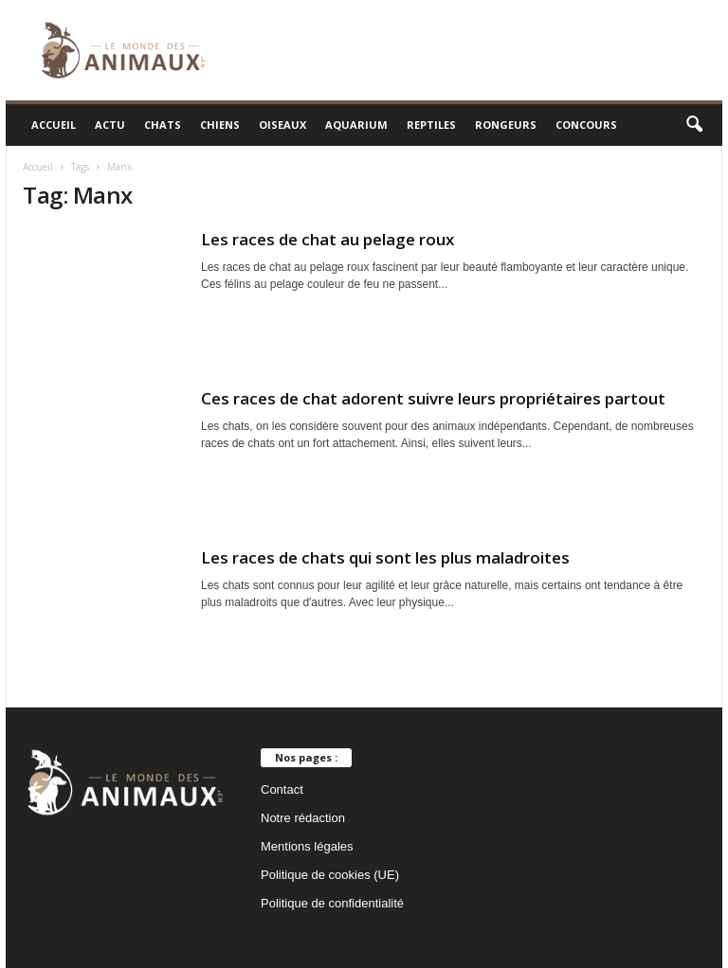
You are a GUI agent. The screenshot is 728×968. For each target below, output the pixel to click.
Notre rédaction (303, 818)
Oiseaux (282, 124)
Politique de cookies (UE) (330, 875)
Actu (110, 124)
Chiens (220, 124)
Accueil (53, 124)
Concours (586, 124)
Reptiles (431, 124)
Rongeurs (506, 124)
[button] (694, 125)
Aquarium (356, 124)
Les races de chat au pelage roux (327, 239)
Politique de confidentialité (332, 903)
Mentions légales (307, 846)
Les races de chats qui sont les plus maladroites (385, 557)
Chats (162, 124)
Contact (282, 789)
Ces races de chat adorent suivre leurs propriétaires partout (433, 398)
